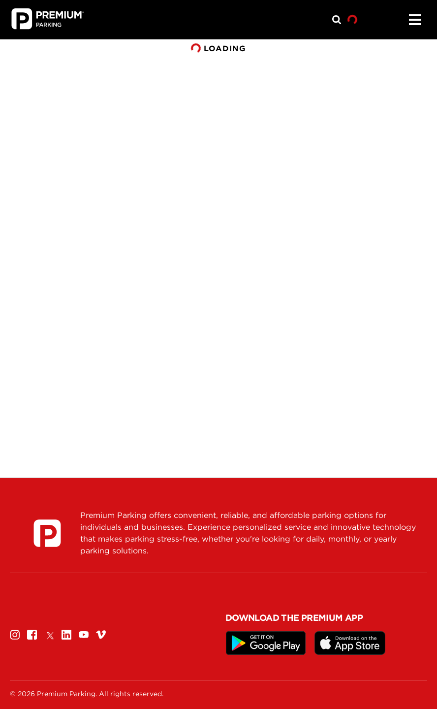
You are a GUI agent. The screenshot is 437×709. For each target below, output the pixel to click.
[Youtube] (84, 634)
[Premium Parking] (47, 533)
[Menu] (415, 19)
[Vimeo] (101, 634)
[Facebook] (32, 634)
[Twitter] (49, 634)
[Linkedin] (66, 634)
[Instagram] (15, 634)
